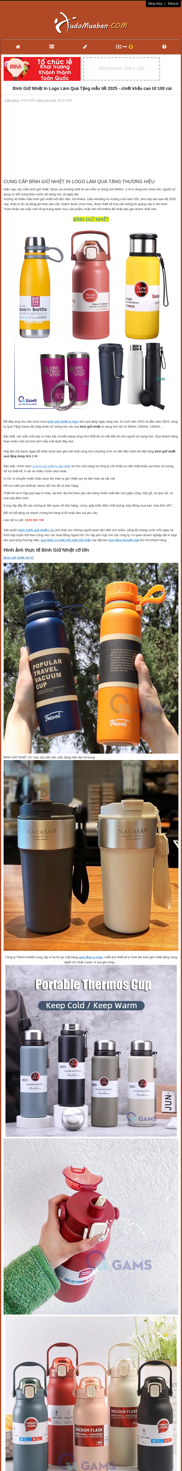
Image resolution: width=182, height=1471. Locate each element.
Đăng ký (173, 3)
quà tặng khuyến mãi (123, 540)
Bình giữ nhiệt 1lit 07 (19, 557)
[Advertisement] (91, 138)
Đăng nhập (155, 3)
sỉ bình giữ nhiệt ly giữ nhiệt (51, 466)
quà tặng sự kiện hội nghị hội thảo (66, 540)
